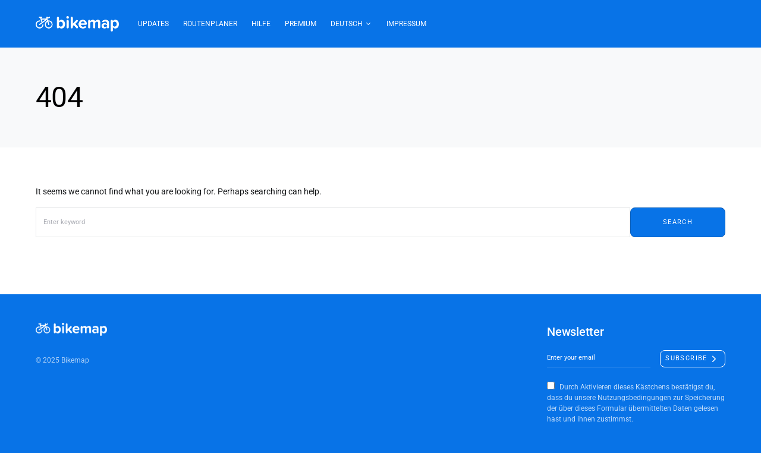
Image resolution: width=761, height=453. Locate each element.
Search (678, 222)
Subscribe (686, 358)
